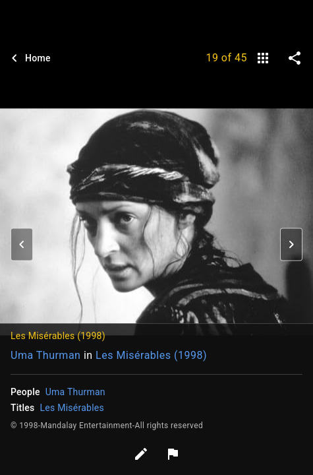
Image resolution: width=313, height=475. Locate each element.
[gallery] (263, 58)
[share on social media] (294, 58)
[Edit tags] (141, 454)
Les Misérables (72, 407)
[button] (22, 244)
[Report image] (172, 454)
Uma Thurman (45, 355)
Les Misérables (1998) (151, 355)
